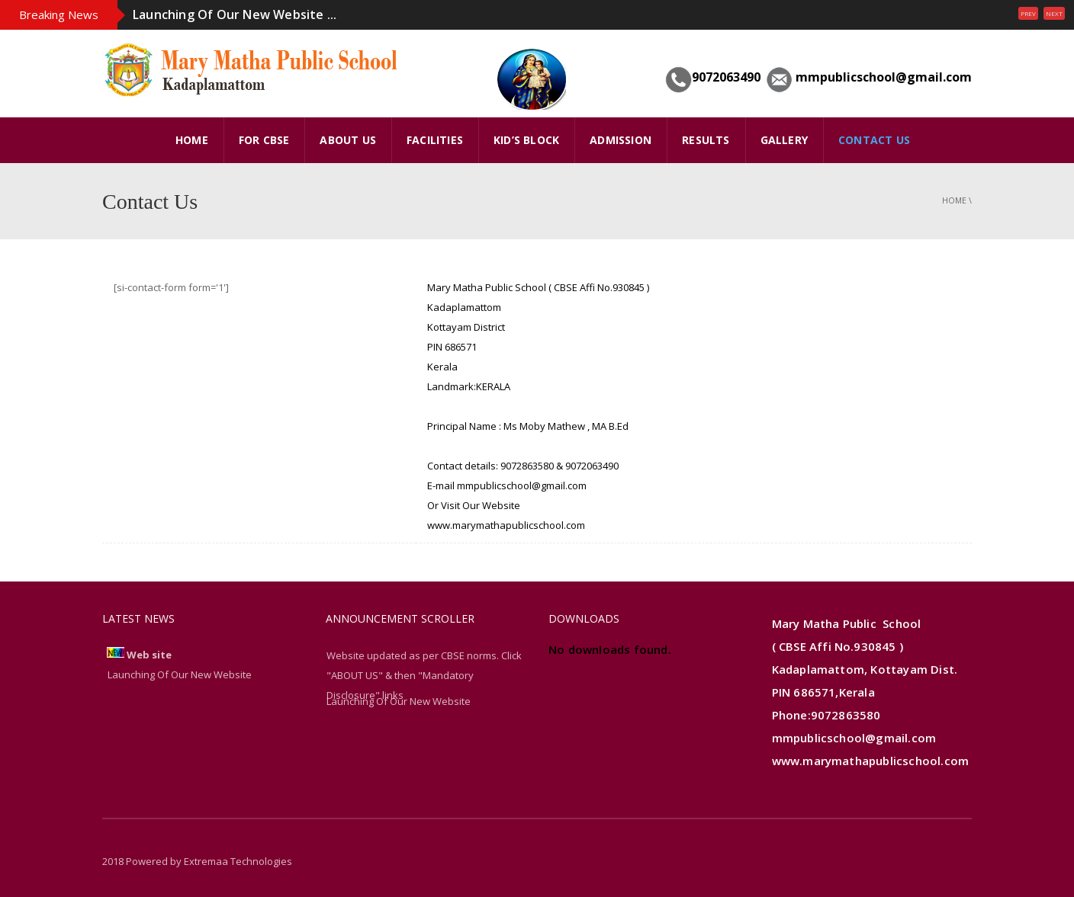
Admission (620, 140)
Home (954, 200)
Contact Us (874, 140)
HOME (191, 140)
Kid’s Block (526, 140)
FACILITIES (435, 140)
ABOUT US (348, 140)
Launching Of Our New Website (398, 701)
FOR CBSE (264, 140)
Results (705, 140)
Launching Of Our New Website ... (234, 14)
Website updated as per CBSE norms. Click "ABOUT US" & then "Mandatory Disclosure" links (424, 675)
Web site (149, 655)
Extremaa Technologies (238, 861)
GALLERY (784, 140)
